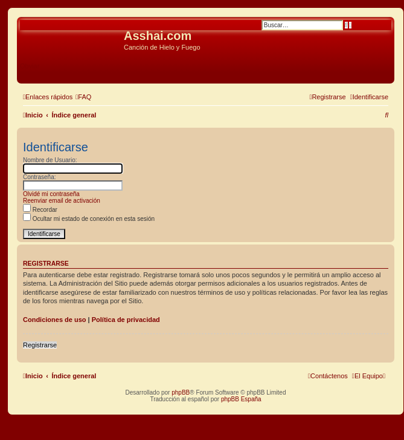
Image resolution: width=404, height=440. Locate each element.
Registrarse (40, 345)
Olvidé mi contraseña (51, 194)
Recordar (40, 209)
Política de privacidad (126, 319)
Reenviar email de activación (61, 200)
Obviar (29, 66)
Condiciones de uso (54, 319)
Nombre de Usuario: (50, 160)
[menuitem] (83, 96)
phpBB (181, 392)
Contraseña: (39, 177)
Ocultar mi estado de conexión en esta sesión (89, 218)
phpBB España (241, 399)
